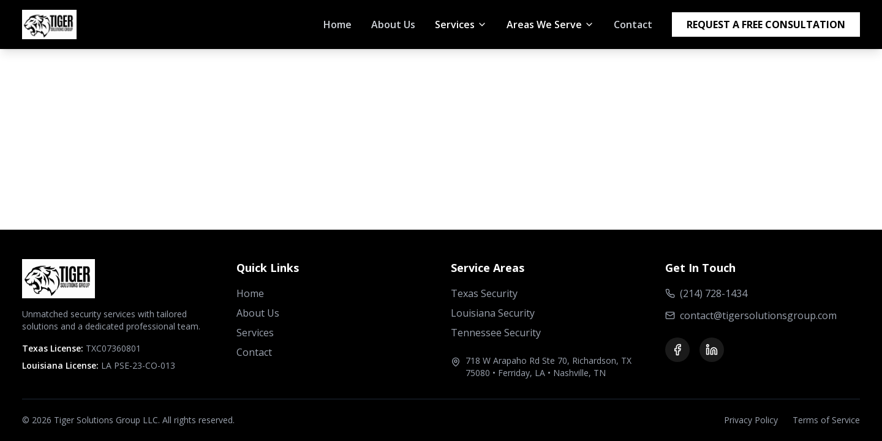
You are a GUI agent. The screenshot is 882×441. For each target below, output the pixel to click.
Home (337, 24)
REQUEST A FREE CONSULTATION (766, 24)
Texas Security (484, 293)
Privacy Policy (751, 420)
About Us (393, 24)
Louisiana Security (493, 313)
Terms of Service (826, 420)
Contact (633, 24)
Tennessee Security (496, 332)
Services (255, 332)
